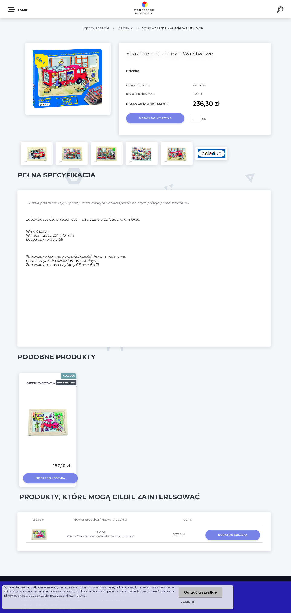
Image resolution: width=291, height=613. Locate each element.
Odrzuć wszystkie (200, 592)
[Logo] (145, 9)
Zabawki (126, 28)
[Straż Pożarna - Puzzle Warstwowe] (68, 44)
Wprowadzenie (95, 28)
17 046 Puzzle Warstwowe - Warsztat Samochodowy (100, 534)
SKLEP (18, 9)
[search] (281, 10)
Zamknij (188, 602)
